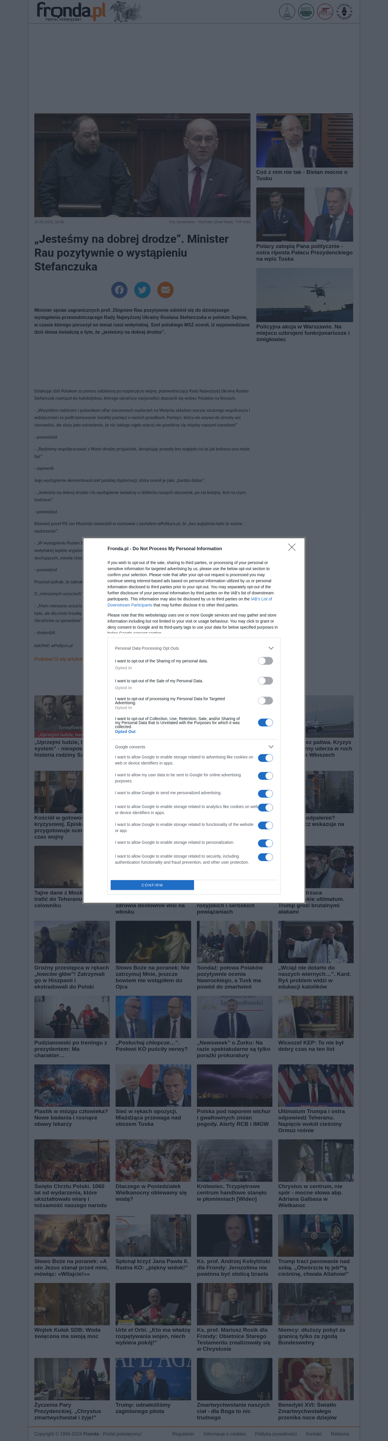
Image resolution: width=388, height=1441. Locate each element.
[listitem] (194, 648)
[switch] (265, 661)
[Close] (293, 549)
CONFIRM (152, 885)
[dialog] (194, 720)
